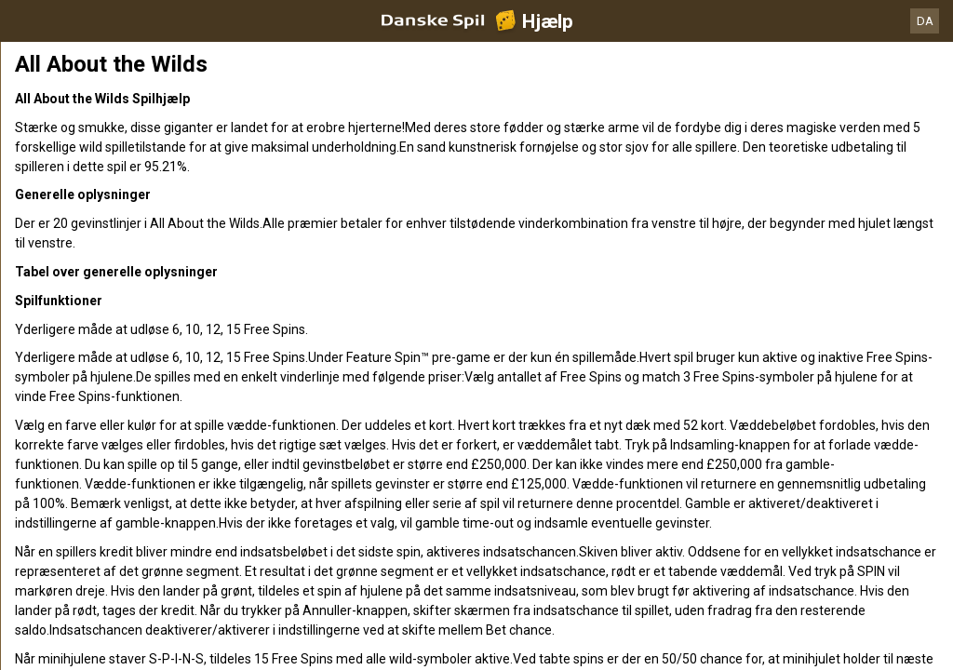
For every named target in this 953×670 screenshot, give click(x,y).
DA (925, 21)
